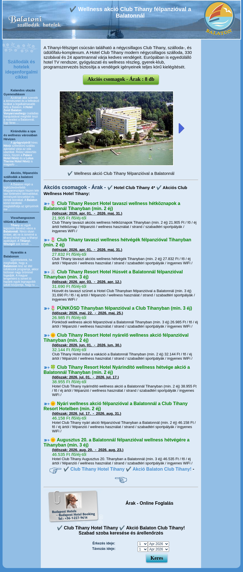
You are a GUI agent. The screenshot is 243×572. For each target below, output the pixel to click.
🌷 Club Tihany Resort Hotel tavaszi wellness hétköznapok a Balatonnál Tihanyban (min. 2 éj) (112, 206)
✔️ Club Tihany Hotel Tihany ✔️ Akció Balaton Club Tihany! (127, 469)
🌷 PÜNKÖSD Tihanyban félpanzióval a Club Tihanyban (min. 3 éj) (121, 308)
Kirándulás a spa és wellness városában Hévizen (20, 135)
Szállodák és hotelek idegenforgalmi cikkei (21, 69)
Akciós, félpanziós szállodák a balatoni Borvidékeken (21, 177)
